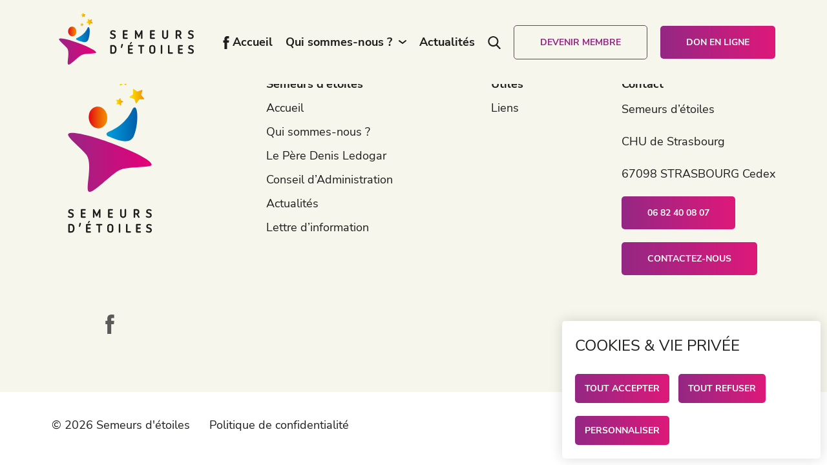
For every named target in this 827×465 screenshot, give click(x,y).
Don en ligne (717, 42)
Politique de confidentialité (279, 425)
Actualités (447, 42)
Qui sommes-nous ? (339, 42)
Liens (505, 108)
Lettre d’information (317, 227)
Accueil (253, 42)
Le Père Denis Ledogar (326, 155)
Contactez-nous (689, 259)
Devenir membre (580, 42)
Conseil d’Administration (329, 179)
